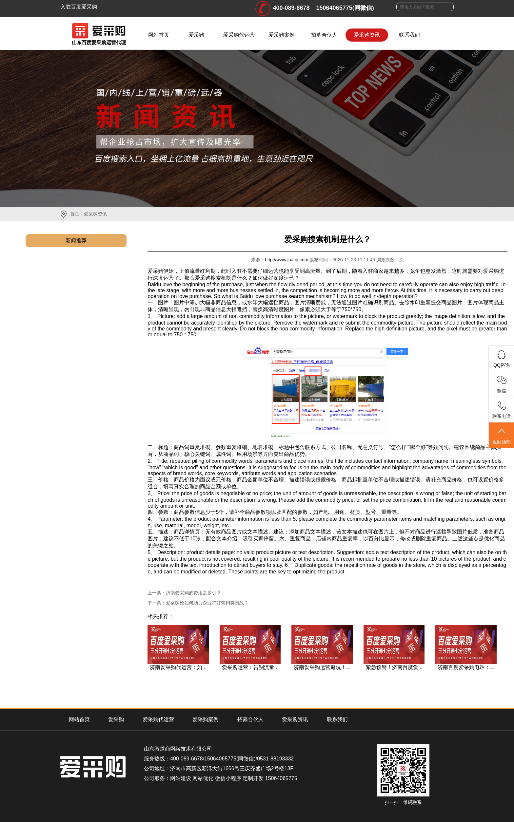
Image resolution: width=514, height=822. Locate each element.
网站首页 (158, 35)
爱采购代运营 (239, 35)
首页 (74, 213)
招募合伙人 (324, 35)
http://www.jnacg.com (287, 259)
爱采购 (196, 35)
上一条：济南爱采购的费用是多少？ (184, 592)
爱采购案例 (281, 35)
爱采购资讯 (367, 35)
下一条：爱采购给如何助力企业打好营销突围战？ (198, 603)
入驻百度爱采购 (78, 6)
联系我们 (409, 35)
